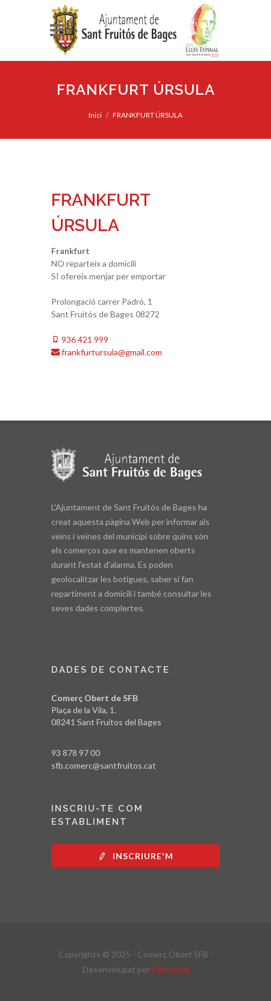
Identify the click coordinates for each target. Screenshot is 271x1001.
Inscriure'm (135, 856)
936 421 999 (79, 339)
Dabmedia (170, 969)
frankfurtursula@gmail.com (106, 352)
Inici (95, 114)
